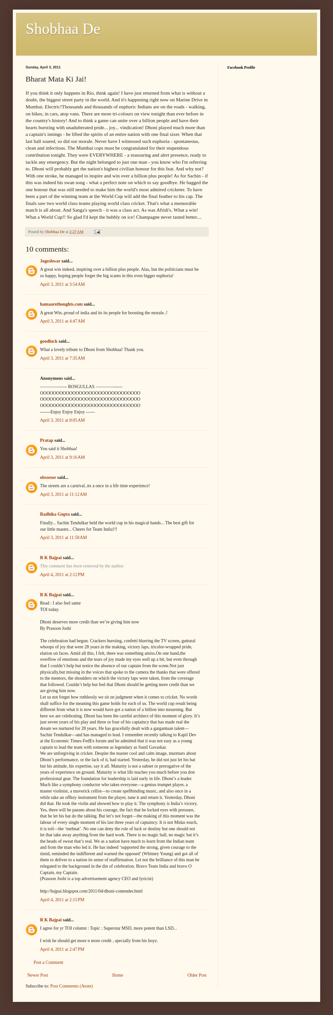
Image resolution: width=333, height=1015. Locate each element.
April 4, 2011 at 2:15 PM (62, 899)
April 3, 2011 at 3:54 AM (62, 284)
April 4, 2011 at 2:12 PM (62, 574)
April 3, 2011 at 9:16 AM (62, 457)
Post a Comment (48, 962)
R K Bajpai (51, 557)
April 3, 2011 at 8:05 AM (62, 420)
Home (117, 975)
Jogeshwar (50, 261)
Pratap (46, 440)
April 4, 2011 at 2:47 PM (62, 949)
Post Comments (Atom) (71, 986)
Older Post (197, 975)
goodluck (48, 341)
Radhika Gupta (55, 514)
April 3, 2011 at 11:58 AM (63, 537)
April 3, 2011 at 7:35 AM (62, 358)
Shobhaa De (63, 28)
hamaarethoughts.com (61, 304)
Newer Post (37, 975)
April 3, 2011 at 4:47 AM (62, 321)
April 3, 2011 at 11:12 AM (63, 494)
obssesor (48, 477)
